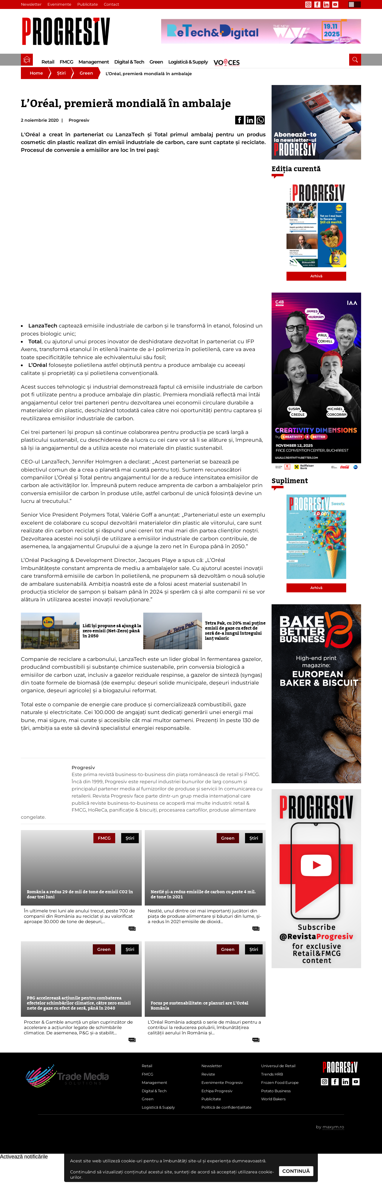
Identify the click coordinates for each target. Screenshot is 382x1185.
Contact (113, 4)
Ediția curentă (296, 176)
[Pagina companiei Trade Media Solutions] (340, 1078)
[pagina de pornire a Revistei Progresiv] (27, 60)
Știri (61, 80)
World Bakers (275, 1114)
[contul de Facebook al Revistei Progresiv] (317, 4)
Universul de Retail (281, 1074)
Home (36, 80)
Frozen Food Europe (283, 1094)
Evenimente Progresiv (225, 1094)
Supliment (290, 488)
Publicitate (89, 4)
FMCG (66, 62)
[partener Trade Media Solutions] (261, 31)
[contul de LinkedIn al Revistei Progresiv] (326, 4)
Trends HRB (274, 1084)
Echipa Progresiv (219, 1104)
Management (93, 62)
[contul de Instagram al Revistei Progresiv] (308, 4)
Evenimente (60, 4)
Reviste (209, 1084)
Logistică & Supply (188, 62)
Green (156, 62)
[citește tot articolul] (130, 934)
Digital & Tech (129, 62)
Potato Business (278, 1104)
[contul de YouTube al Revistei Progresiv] (335, 4)
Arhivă (316, 283)
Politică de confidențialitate (219, 1128)
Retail (47, 62)
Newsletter (31, 4)
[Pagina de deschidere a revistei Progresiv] (69, 31)
